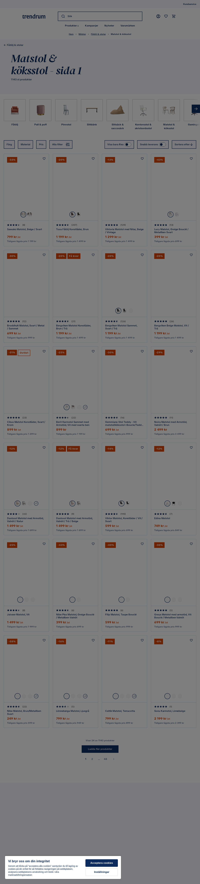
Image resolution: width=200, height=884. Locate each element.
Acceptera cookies (101, 863)
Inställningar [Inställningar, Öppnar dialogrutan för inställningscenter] (101, 872)
